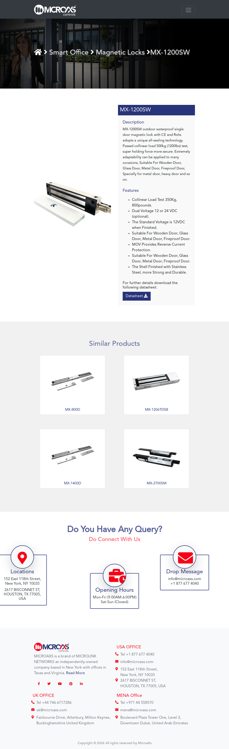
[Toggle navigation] (188, 10)
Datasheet (137, 296)
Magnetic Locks (120, 52)
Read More (75, 673)
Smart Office (70, 52)
